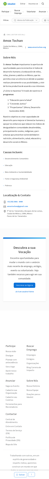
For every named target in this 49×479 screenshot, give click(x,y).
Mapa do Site (11, 444)
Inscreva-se (33, 3)
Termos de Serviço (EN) (14, 432)
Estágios (30, 359)
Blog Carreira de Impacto (34, 369)
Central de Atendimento (12, 421)
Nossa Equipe (32, 390)
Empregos (31, 355)
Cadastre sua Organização (11, 391)
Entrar (22, 3)
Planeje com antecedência (12, 361)
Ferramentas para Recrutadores (14, 405)
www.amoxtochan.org (37, 47)
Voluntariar (31, 11)
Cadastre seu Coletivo (11, 398)
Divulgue (9, 355)
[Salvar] (20, 474)
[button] (6, 11)
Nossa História (33, 386)
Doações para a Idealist (33, 396)
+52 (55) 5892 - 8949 (15, 201)
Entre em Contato (14, 426)
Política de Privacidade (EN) (13, 439)
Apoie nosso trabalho (11, 372)
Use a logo (10, 366)
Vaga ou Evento (12, 386)
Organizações (33, 363)
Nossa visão (11, 351)
